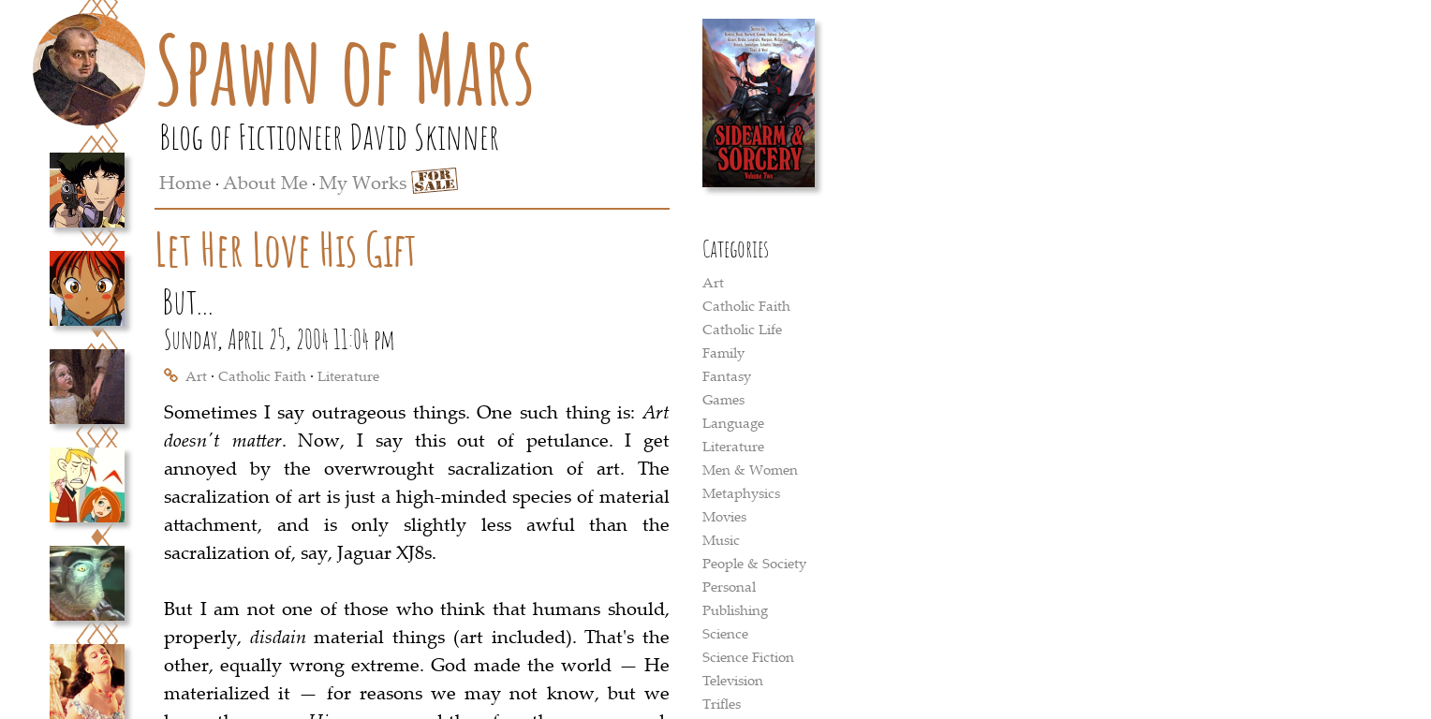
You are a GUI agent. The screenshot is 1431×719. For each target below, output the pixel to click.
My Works (362, 182)
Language (733, 422)
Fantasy (726, 375)
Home (185, 182)
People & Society (754, 562)
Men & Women (750, 469)
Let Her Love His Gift (286, 248)
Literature (348, 375)
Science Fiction (748, 656)
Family (723, 352)
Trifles (721, 703)
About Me (265, 182)
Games (723, 398)
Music (721, 539)
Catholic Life (742, 328)
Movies (724, 515)
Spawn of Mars (345, 68)
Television (732, 679)
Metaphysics (741, 492)
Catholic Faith (262, 375)
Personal (729, 586)
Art (196, 375)
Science (725, 633)
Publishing (735, 609)
